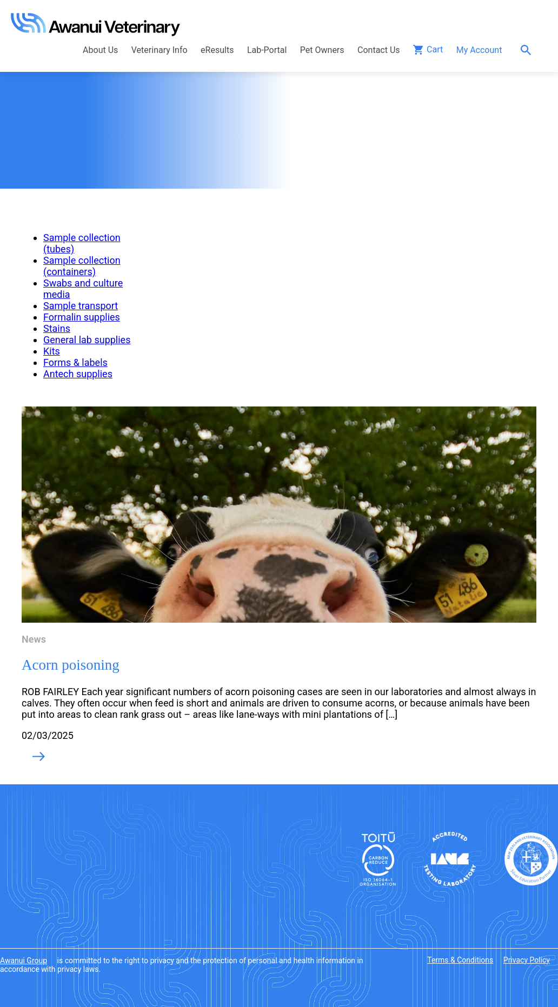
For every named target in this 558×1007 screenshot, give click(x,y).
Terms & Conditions (460, 960)
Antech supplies (77, 373)
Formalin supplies (81, 317)
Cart (435, 49)
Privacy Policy (526, 960)
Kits (51, 351)
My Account (479, 50)
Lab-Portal (267, 50)
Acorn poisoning (70, 665)
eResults (217, 50)
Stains (56, 328)
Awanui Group (23, 960)
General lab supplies (86, 339)
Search (528, 50)
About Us (100, 50)
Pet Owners (322, 50)
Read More (38, 757)
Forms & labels (75, 362)
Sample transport (80, 305)
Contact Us (378, 50)
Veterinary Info (159, 50)
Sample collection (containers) (82, 266)
